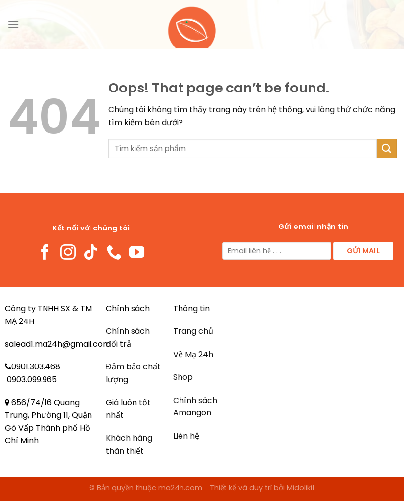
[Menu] (13, 24)
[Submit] (387, 148)
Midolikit (301, 488)
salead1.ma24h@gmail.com (58, 344)
